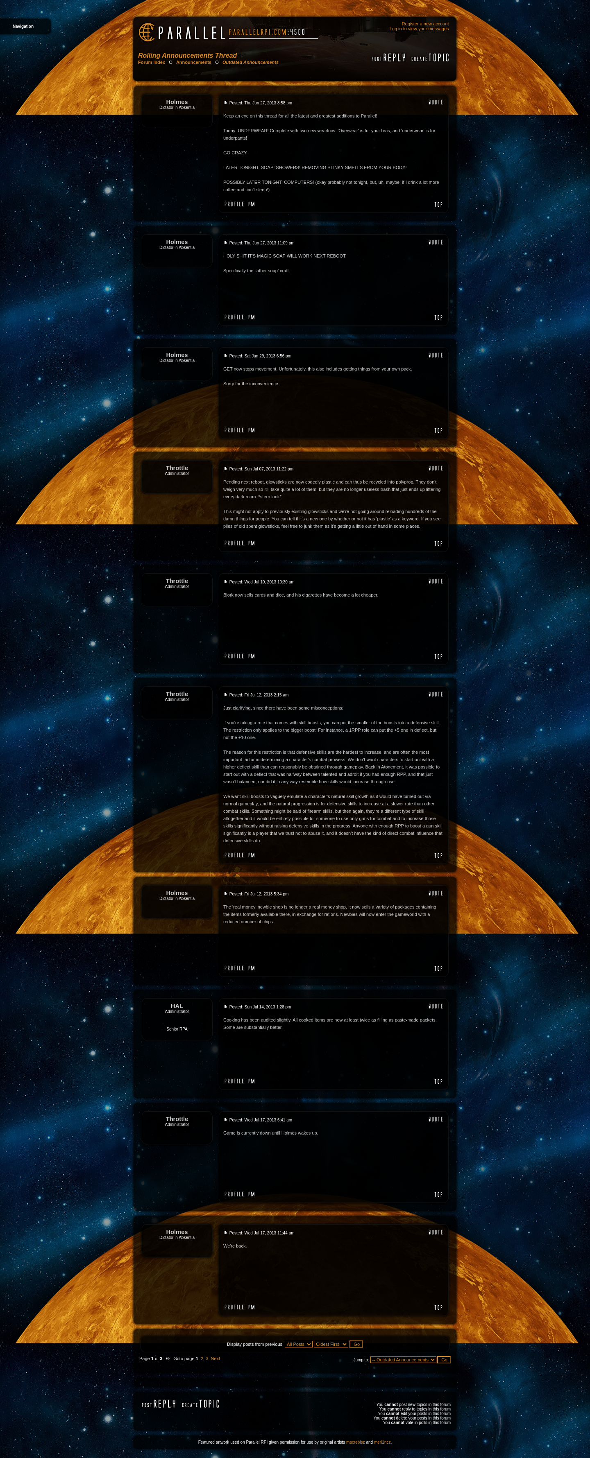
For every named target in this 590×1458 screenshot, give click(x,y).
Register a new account (425, 23)
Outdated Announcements (250, 62)
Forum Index (151, 62)
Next (215, 1358)
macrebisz (355, 1442)
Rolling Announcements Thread (187, 55)
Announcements (193, 62)
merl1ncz (382, 1442)
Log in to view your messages (419, 28)
